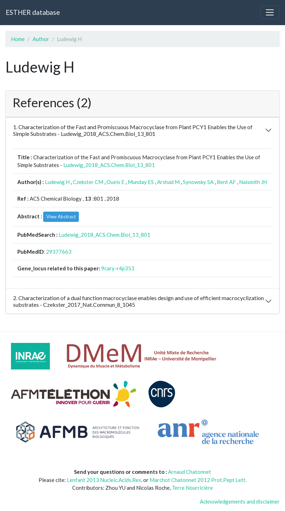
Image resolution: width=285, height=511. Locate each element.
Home (18, 39)
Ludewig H (57, 182)
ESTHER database (33, 12)
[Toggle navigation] (269, 12)
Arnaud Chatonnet (189, 472)
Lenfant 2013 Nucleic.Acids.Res (104, 480)
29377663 (58, 251)
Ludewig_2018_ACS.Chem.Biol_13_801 (109, 165)
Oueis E (115, 182)
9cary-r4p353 (117, 268)
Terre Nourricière (192, 487)
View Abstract (61, 216)
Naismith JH (253, 182)
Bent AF (226, 182)
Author (41, 39)
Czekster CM (88, 182)
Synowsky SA (198, 182)
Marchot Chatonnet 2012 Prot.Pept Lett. (198, 480)
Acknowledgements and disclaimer (240, 501)
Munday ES (141, 182)
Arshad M (168, 182)
